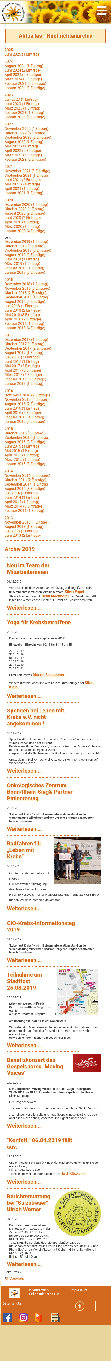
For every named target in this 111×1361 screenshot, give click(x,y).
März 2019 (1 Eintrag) (22, 263)
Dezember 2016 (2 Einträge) (27, 395)
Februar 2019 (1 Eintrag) (24, 268)
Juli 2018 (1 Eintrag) (21, 306)
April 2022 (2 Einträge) (23, 150)
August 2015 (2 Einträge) (25, 442)
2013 (9, 518)
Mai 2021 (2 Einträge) (22, 184)
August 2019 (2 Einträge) (25, 255)
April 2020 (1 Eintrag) (22, 222)
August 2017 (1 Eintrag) (24, 353)
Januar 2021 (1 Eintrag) (24, 193)
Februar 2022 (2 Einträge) (25, 159)
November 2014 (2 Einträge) (27, 475)
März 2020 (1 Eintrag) (22, 226)
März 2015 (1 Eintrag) (22, 459)
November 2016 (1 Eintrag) (27, 399)
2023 (9, 95)
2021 (9, 166)
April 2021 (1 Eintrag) (22, 188)
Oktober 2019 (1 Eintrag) (25, 246)
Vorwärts (16, 1278)
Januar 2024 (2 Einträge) (25, 88)
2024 (9, 61)
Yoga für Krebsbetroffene (39, 622)
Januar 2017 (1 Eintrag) (24, 383)
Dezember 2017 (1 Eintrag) (26, 339)
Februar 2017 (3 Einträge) (25, 379)
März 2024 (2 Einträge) (23, 79)
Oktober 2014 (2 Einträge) (25, 480)
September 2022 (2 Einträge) (28, 137)
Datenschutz (12, 1303)
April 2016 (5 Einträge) (23, 413)
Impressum (79, 1290)
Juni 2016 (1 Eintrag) (22, 408)
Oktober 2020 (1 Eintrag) (25, 209)
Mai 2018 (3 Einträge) (22, 315)
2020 (9, 200)
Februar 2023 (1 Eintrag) (24, 112)
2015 (9, 428)
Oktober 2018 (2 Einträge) (25, 293)
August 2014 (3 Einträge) (25, 488)
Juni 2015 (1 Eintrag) (22, 446)
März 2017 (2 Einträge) (23, 375)
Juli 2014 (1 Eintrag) (21, 493)
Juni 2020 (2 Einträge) (23, 218)
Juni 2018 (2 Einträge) (23, 310)
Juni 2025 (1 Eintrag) (22, 54)
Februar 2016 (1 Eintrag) (24, 417)
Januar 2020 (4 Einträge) (25, 231)
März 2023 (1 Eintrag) (22, 108)
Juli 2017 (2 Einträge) (22, 357)
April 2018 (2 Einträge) (23, 319)
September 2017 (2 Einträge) (28, 348)
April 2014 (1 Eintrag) (22, 502)
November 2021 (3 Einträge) (27, 171)
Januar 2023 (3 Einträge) (25, 117)
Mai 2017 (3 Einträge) (22, 366)
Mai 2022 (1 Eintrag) (21, 146)
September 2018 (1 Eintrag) (27, 297)
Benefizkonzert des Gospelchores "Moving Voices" (35, 1066)
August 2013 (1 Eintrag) (24, 526)
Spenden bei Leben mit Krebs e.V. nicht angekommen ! (35, 717)
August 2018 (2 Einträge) (25, 301)
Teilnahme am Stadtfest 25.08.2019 (24, 981)
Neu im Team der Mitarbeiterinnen (28, 568)
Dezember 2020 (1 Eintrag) (26, 204)
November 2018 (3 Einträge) (27, 288)
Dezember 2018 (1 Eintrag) (26, 284)
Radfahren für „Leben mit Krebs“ (24, 850)
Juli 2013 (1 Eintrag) (21, 531)
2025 (9, 50)
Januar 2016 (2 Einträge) (25, 421)
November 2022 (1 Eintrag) (27, 128)
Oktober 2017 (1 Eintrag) (25, 344)
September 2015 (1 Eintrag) (27, 437)
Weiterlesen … (24, 608)
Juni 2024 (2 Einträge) (23, 70)
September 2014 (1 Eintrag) (27, 484)
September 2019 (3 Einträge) (28, 250)
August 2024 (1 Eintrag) (24, 66)
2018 (9, 279)
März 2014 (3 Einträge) (23, 506)
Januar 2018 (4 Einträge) (25, 328)
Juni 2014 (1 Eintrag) (22, 497)
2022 (9, 124)
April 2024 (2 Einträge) (23, 74)
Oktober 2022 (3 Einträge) (25, 133)
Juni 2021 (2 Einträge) (23, 180)
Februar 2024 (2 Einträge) (25, 83)
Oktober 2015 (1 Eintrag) (25, 433)
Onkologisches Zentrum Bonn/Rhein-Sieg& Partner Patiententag (40, 792)
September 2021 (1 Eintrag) (27, 175)
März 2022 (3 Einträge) (23, 155)
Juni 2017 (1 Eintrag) (22, 361)
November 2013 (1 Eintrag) (27, 522)
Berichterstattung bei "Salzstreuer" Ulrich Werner (28, 1203)
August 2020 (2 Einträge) (25, 213)
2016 (9, 391)
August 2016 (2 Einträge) (25, 404)
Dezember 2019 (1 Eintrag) (26, 241)
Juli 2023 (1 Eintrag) (21, 99)
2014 (9, 471)
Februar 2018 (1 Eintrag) (24, 323)
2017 (9, 335)
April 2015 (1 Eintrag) (22, 455)
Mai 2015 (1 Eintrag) (21, 450)
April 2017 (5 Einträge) (23, 370)
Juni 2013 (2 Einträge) (23, 535)
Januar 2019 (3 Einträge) (25, 272)
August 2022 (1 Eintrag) (24, 142)
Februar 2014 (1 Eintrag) (24, 510)
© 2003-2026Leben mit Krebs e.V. (44, 1292)
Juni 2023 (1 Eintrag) (22, 104)
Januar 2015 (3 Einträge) (25, 464)
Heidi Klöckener (73, 1173)
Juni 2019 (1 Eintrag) (22, 259)
